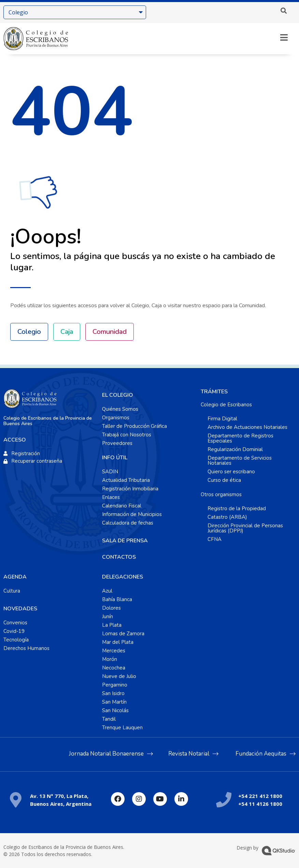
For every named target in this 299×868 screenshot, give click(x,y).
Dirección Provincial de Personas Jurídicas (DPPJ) (245, 528)
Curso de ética (224, 480)
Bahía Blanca (117, 599)
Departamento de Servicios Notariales (240, 460)
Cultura (11, 590)
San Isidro (113, 693)
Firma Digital (222, 418)
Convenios (15, 622)
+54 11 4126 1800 (260, 803)
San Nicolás (115, 710)
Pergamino (114, 684)
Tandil (109, 719)
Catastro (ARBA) (227, 517)
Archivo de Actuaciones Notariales (247, 427)
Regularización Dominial (235, 449)
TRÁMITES (214, 391)
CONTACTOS (119, 557)
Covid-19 (14, 631)
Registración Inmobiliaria (130, 488)
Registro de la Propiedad (237, 508)
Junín (107, 616)
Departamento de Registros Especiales (240, 438)
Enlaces (111, 497)
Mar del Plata (117, 642)
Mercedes (113, 650)
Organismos (115, 417)
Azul (107, 590)
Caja (66, 331)
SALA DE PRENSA (125, 540)
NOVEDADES (20, 608)
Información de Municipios (132, 514)
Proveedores (117, 443)
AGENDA (15, 577)
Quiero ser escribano (231, 471)
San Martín (114, 702)
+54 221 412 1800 (260, 795)
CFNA (215, 539)
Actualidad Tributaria (126, 480)
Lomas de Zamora (123, 633)
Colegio (29, 331)
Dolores (111, 608)
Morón (109, 659)
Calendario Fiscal (121, 505)
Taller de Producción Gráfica (134, 426)
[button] (284, 10)
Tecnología (16, 639)
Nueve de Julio (119, 676)
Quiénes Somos (120, 409)
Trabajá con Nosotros (126, 434)
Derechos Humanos (26, 648)
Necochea (113, 667)
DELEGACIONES (122, 577)
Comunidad (109, 331)
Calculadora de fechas (127, 522)
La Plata (112, 625)
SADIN (110, 471)
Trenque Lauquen (122, 727)
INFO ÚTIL (114, 457)
